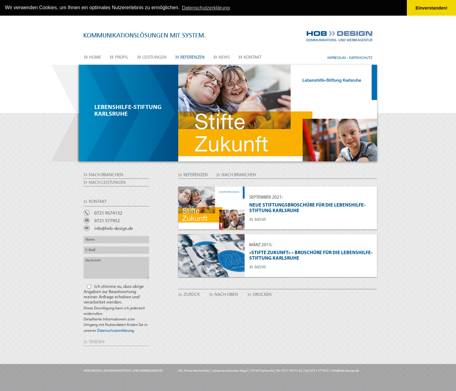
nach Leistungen (107, 182)
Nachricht (93, 259)
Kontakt (252, 57)
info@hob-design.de (113, 228)
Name (90, 239)
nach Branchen (106, 174)
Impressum (336, 57)
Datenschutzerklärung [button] (206, 7)
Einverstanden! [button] (431, 8)
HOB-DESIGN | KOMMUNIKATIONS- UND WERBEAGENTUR (123, 370)
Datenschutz (360, 57)
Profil (121, 57)
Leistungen (154, 57)
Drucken (262, 294)
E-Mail (90, 249)
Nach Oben (226, 294)
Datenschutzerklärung (115, 329)
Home (95, 57)
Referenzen (192, 57)
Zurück (191, 294)
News (224, 57)
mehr (260, 219)
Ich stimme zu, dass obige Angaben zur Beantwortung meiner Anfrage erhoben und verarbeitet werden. (115, 307)
